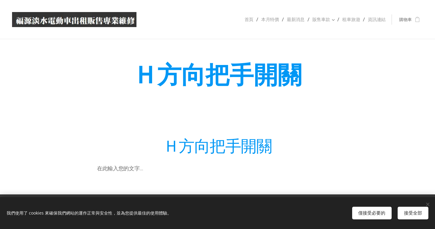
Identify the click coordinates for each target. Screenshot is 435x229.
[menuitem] (255, 19)
